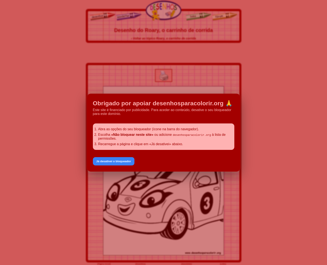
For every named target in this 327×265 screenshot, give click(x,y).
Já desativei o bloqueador (113, 161)
